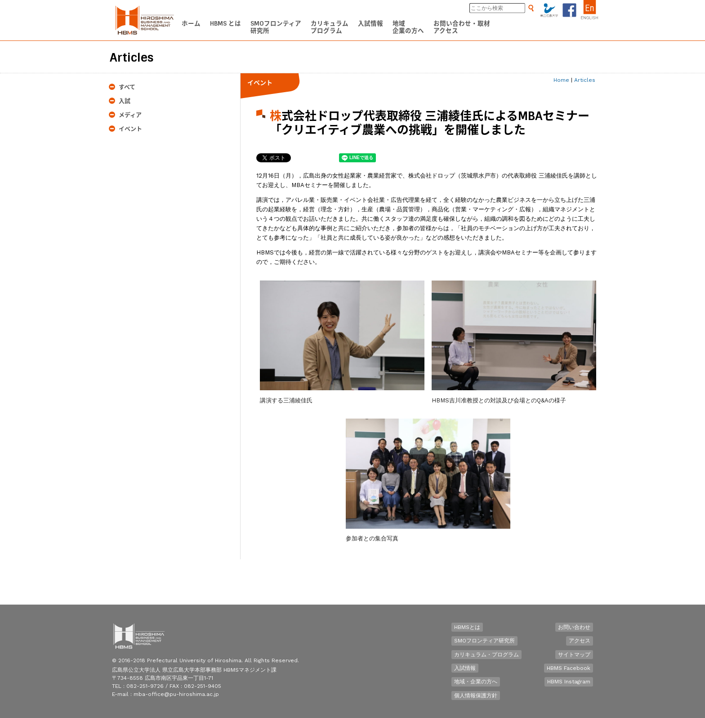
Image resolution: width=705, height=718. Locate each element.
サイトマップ (574, 654)
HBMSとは (467, 627)
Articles (584, 80)
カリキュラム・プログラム (486, 654)
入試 (124, 101)
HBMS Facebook (568, 668)
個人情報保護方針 (475, 695)
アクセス (579, 641)
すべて (127, 87)
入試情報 (465, 668)
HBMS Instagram (568, 681)
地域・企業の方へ (475, 681)
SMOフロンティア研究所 (484, 641)
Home (561, 80)
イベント (130, 129)
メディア (130, 115)
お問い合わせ (574, 627)
